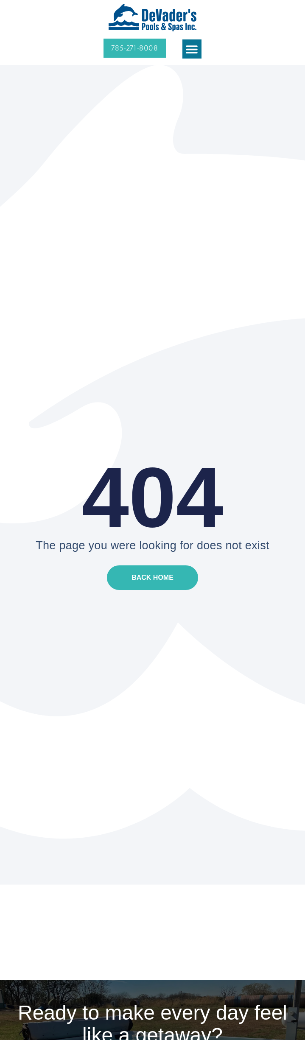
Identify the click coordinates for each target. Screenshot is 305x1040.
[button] (191, 49)
